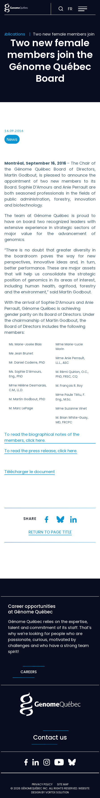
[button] (82, 9)
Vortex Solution (57, 792)
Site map (62, 784)
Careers (28, 672)
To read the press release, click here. (40, 451)
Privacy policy (42, 784)
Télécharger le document (29, 471)
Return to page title (50, 532)
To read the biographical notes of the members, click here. (41, 437)
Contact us (50, 737)
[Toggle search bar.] (60, 9)
